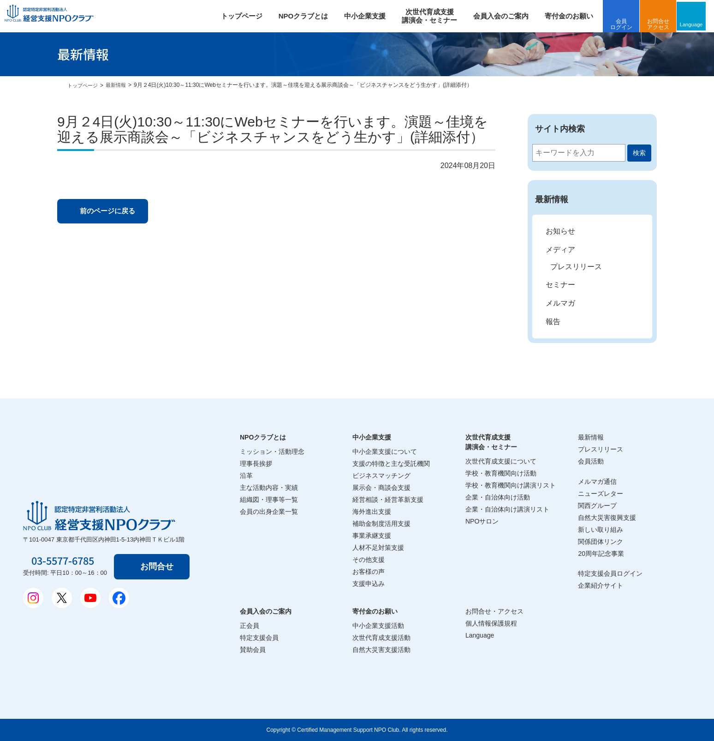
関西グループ (597, 505)
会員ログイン (626, 24)
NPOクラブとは (308, 16)
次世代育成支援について (500, 461)
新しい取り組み (600, 529)
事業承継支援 (371, 535)
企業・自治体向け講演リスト (507, 509)
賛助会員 (253, 649)
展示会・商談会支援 (381, 487)
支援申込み (368, 583)
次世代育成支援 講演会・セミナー (434, 16)
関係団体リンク (600, 541)
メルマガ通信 (597, 481)
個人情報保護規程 (491, 623)
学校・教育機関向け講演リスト (510, 485)
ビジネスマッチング (381, 475)
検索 (639, 153)
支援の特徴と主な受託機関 (391, 463)
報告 (553, 321)
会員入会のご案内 (505, 16)
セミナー (560, 285)
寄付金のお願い (573, 16)
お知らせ (560, 231)
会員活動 (591, 461)
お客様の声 (368, 571)
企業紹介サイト (600, 585)
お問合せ (158, 566)
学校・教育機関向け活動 (500, 473)
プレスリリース (576, 267)
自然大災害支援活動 (381, 649)
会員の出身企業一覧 (269, 511)
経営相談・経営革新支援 (387, 499)
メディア (560, 249)
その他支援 (368, 559)
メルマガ (560, 303)
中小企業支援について (384, 451)
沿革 (246, 475)
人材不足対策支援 (378, 547)
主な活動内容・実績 (269, 487)
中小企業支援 (369, 16)
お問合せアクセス (663, 24)
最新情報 (119, 85)
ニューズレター (600, 493)
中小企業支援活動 (378, 625)
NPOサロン (482, 521)
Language (697, 24)
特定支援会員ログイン (610, 573)
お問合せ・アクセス (494, 611)
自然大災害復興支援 (607, 517)
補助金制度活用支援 (381, 523)
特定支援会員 (259, 637)
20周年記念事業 (601, 553)
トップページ (246, 16)
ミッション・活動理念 (272, 451)
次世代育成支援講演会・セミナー (491, 442)
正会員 (249, 625)
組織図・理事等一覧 (269, 499)
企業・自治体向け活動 (497, 497)
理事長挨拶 (256, 463)
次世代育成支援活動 (381, 637)
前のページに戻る (112, 212)
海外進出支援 (371, 511)
